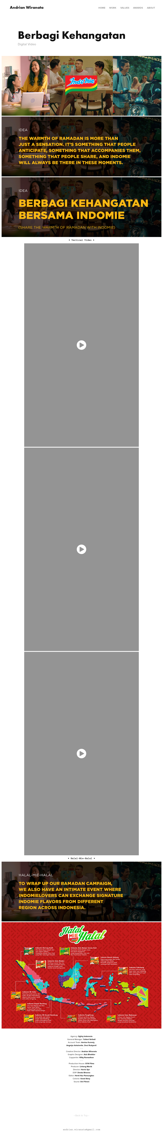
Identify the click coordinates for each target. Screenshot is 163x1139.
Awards (138, 8)
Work (112, 8)
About (151, 8)
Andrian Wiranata (26, 7)
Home (101, 8)
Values (124, 8)
